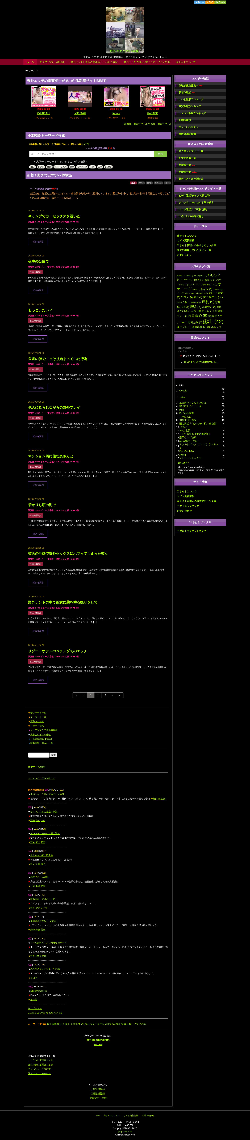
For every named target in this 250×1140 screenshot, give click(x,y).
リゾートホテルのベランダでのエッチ (57, 651)
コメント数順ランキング (192, 113)
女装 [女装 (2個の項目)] (186, 302)
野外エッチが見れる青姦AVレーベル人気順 (94, 62)
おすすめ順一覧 (187, 158)
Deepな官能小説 (38, 991)
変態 (43, 842)
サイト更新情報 (185, 240)
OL (82, 1024)
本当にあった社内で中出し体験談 (47, 794)
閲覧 (149, 183)
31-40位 (49, 1012)
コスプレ (99, 1024)
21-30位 (41, 1012)
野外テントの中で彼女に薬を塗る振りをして (63, 602)
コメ (167, 183)
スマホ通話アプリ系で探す (193, 209)
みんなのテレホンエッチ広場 (45, 969)
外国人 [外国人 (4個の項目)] (187, 297)
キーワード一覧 (38, 717)
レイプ (44, 908)
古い (141, 183)
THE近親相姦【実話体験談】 (195, 434)
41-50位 (58, 1012)
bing (181, 409)
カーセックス (60, 167)
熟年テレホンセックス (39, 1073)
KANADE (152, 113)
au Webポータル (188, 441)
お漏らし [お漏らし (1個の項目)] (210, 280)
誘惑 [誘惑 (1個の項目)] (211, 316)
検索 (160, 154)
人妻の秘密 (80, 113)
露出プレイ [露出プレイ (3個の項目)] (185, 327)
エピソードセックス (190, 458)
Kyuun (116, 113)
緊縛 (38, 886)
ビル (70, 1024)
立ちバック (82, 167)
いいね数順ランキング (191, 99)
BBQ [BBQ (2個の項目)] (181, 275)
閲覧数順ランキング (190, 106)
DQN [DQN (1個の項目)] (189, 276)
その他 (43, 956)
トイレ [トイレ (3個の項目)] (206, 289)
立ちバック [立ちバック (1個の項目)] (211, 311)
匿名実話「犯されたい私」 (43, 899)
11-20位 (32, 1012)
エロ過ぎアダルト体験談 (192, 402)
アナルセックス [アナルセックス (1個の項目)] (209, 285)
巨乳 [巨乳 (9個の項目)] (208, 302)
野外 (155, 798)
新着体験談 (187, 92)
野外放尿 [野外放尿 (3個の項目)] (195, 322)
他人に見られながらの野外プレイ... (200, 362)
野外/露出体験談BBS (98, 1040)
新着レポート (37, 721)
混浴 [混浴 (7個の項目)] (195, 307)
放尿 (49, 167)
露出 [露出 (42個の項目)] (213, 321)
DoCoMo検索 (186, 413)
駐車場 (108, 167)
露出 (32, 167)
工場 (100, 167)
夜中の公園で (38, 261)
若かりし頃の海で (42, 505)
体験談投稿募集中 (190, 85)
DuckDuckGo (186, 451)
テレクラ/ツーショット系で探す (196, 202)
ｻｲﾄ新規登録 (98, 1093)
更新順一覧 (188, 172)
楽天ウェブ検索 (187, 437)
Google (183, 390)
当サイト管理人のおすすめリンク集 (196, 245)
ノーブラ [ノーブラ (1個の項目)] (182, 293)
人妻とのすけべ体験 (40, 734)
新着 (133, 183)
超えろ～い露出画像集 (41, 855)
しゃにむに (185, 416)
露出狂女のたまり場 (190, 406)
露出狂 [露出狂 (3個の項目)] (200, 327)
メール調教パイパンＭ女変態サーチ (48, 942)
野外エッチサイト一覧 (191, 151)
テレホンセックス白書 (39, 1069)
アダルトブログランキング (191, 531)
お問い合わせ (184, 255)
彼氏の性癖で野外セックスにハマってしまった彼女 (68, 553)
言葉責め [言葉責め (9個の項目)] (197, 315)
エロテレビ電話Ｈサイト (40, 1060)
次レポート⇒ (35, 1008)
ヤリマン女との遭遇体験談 (43, 730)
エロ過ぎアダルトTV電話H (43, 921)
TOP (98, 1115)
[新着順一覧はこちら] (135, 124)
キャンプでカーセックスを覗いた (54, 216)
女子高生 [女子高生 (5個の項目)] (211, 297)
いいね (158, 183)
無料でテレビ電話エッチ (40, 1064)
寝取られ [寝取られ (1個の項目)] (196, 302)
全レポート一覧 (38, 712)
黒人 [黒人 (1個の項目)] (217, 327)
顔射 (72, 167)
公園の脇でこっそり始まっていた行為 (57, 359)
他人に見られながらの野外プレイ (54, 407)
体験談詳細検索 (187, 134)
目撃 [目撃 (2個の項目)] (201, 311)
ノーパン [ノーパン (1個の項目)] (218, 289)
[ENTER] (98, 1044)
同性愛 (108, 1024)
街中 (75, 1024)
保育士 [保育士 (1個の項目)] (213, 293)
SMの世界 (184, 430)
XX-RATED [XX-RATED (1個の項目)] (187, 280)
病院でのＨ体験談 (39, 877)
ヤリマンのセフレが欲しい (41, 778)
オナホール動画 (36, 766)
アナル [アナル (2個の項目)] (195, 284)
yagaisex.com (125, 1131)
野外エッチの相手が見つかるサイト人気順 (147, 62)
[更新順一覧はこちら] (159, 124)
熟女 (38, 820)
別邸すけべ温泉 (187, 420)
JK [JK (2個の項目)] (197, 275)
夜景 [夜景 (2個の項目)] (198, 297)
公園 (92, 167)
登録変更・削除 (98, 1097)
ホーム (30, 62)
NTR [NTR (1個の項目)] (203, 276)
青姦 (160, 798)
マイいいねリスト (188, 127)
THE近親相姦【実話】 (41, 739)
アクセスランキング (188, 506)
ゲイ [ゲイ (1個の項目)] (196, 289)
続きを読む (38, 241)
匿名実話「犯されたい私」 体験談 (197, 423)
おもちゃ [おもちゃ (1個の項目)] (199, 280)
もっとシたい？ (40, 310)
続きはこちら (183, 463)
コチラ (86, 144)
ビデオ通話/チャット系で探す (195, 195)
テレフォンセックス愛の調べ (45, 833)
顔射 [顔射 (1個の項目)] (210, 327)
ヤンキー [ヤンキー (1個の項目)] (193, 293)
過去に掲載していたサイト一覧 (194, 250)
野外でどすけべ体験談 (52, 62)
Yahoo (182, 397)
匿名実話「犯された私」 (42, 743)
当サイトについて (186, 62)
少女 (43, 820)
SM (37, 956)
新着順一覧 (187, 165)
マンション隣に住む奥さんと (50, 456)
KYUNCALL (43, 113)
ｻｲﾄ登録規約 (98, 1089)
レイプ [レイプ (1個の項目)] (203, 293)
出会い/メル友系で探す (191, 216)
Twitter (182, 427)
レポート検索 (37, 725)
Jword (182, 454)
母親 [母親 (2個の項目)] (185, 307)
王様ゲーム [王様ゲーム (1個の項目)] (190, 311)
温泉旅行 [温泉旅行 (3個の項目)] (209, 307)
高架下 (41, 167)
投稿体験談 (185, 120)
